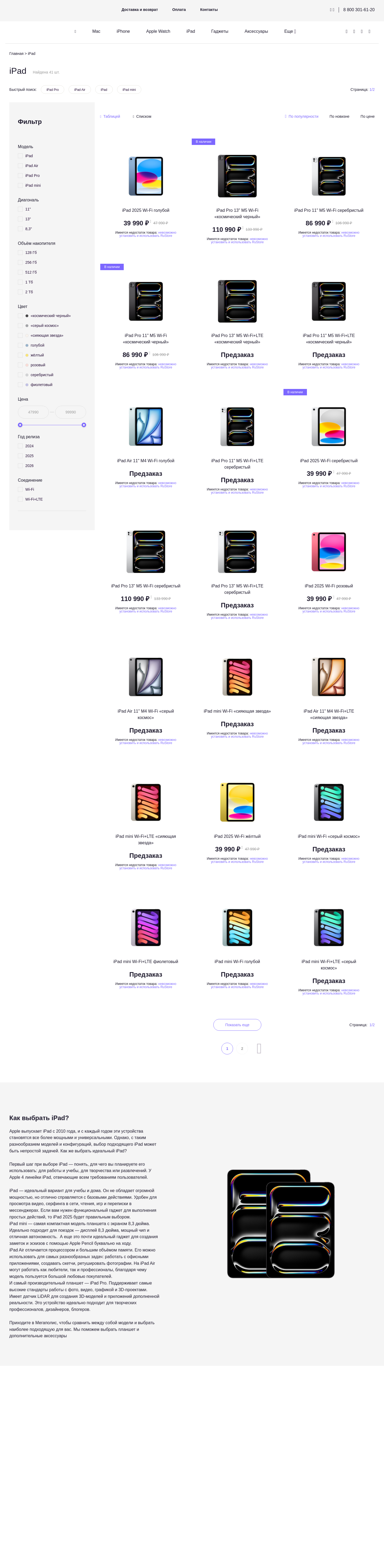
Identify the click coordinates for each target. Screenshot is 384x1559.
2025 (29, 456)
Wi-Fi (29, 489)
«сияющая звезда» (44, 335)
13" (28, 219)
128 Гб (31, 252)
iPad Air (79, 90)
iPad (104, 90)
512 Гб (31, 272)
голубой (34, 345)
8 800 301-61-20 (359, 9)
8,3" (28, 229)
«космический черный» (48, 316)
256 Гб (31, 262)
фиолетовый (39, 385)
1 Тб (29, 282)
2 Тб (29, 292)
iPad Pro (52, 90)
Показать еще (237, 1025)
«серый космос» (42, 325)
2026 (29, 466)
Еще (288, 31)
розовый (35, 365)
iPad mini (129, 90)
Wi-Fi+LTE (34, 499)
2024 (29, 446)
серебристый (39, 375)
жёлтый (34, 355)
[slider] (20, 425)
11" (28, 209)
